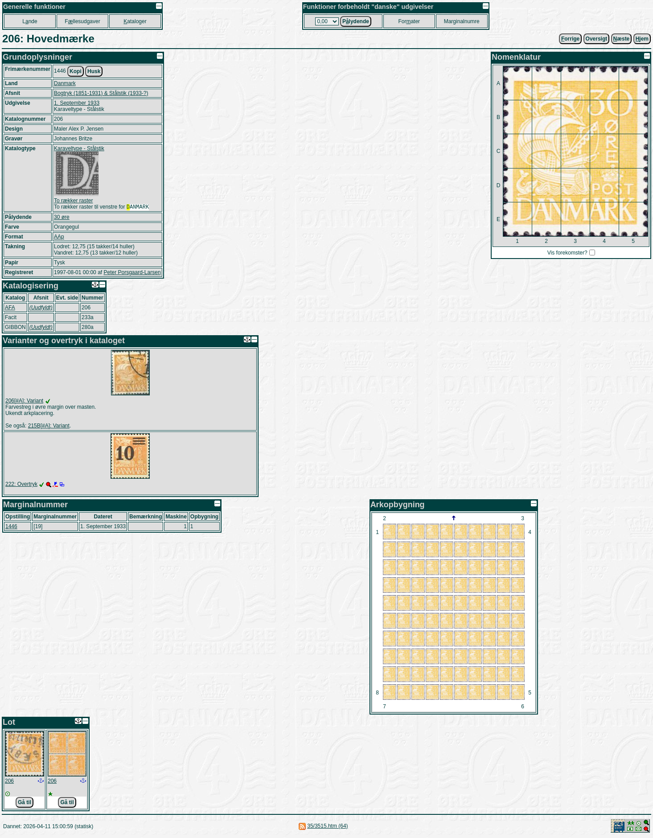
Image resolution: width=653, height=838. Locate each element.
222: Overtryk (21, 485)
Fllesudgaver (82, 21)
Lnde (29, 21)
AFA (10, 308)
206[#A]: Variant (24, 401)
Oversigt (597, 39)
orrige (570, 39)
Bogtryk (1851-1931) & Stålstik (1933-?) (101, 93)
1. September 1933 (76, 103)
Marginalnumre (462, 21)
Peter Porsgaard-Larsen (131, 273)
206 (9, 782)
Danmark (65, 83)
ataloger (134, 21)
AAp (59, 237)
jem (642, 39)
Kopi (76, 71)
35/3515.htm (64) (327, 827)
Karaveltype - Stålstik (79, 148)
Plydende (355, 21)
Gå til (24, 803)
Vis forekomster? (567, 253)
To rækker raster (73, 200)
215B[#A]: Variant (49, 426)
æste (621, 39)
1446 (11, 527)
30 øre (62, 218)
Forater (409, 21)
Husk (93, 71)
